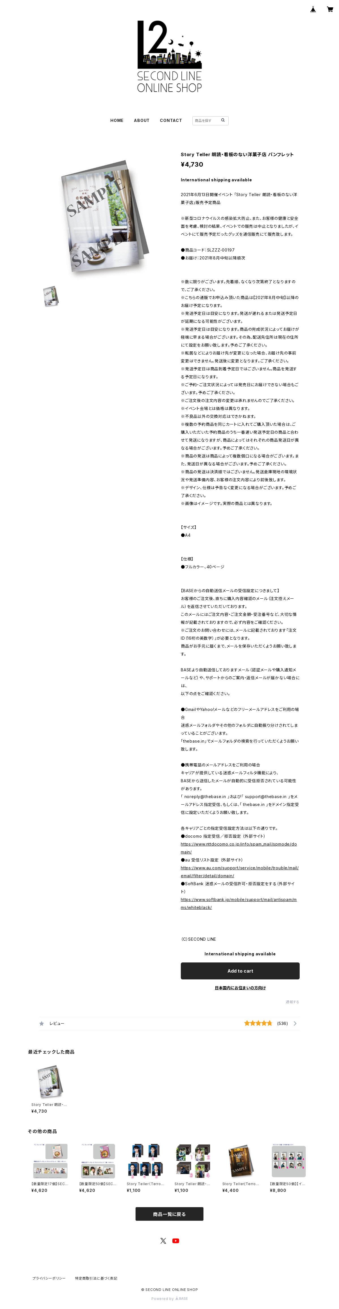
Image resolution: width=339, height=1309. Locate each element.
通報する (293, 1002)
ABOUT (142, 120)
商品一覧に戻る (169, 1214)
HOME (117, 120)
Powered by (169, 1299)
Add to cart (240, 971)
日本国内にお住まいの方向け (240, 987)
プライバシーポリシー (49, 1278)
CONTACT (171, 120)
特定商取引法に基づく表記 (96, 1278)
